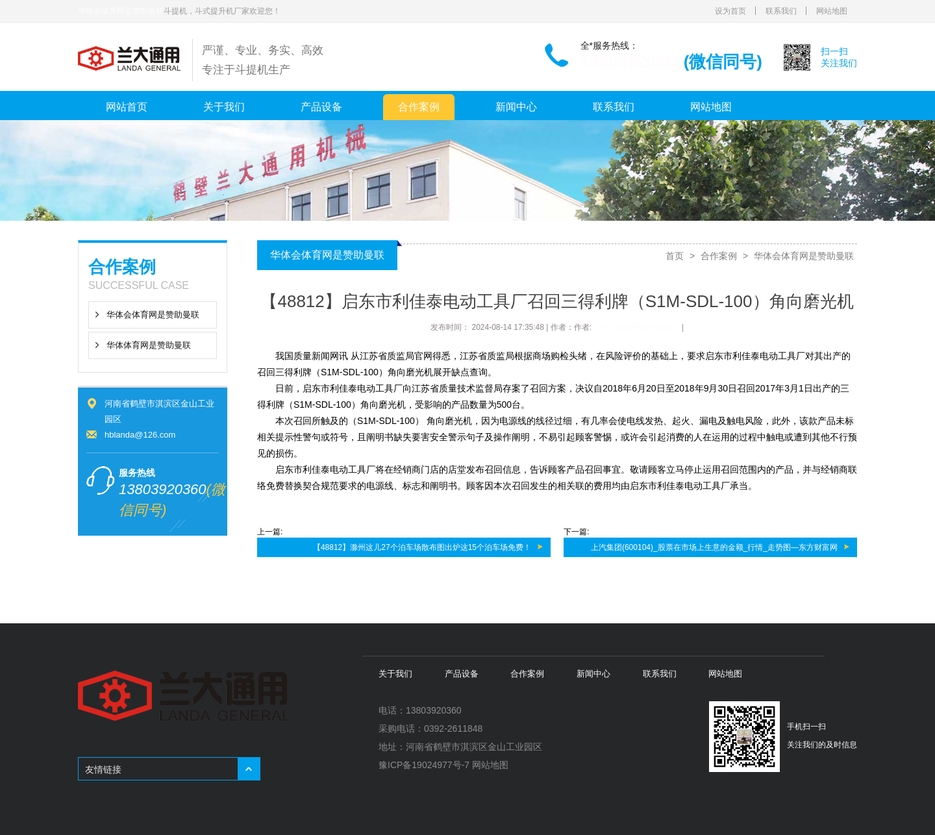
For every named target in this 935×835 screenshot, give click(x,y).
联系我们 (781, 11)
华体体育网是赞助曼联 (148, 345)
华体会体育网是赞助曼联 (121, 11)
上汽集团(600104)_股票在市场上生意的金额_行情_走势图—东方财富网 (714, 547)
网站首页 (126, 106)
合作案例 (419, 106)
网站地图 (831, 11)
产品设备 (321, 106)
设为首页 (730, 11)
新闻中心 (516, 106)
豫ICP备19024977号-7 (424, 765)
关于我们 (224, 106)
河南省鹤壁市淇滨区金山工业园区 (474, 747)
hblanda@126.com (140, 435)
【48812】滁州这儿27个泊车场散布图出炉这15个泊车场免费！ (422, 547)
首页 (675, 256)
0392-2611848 (453, 728)
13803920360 (632, 61)
